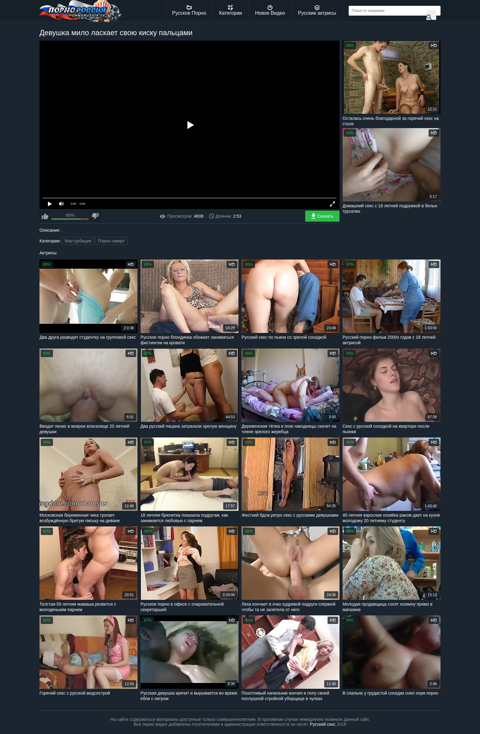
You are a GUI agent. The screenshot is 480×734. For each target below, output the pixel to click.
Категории (230, 10)
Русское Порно (189, 10)
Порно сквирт (111, 240)
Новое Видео (270, 10)
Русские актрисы (317, 10)
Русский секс (323, 724)
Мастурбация (78, 240)
